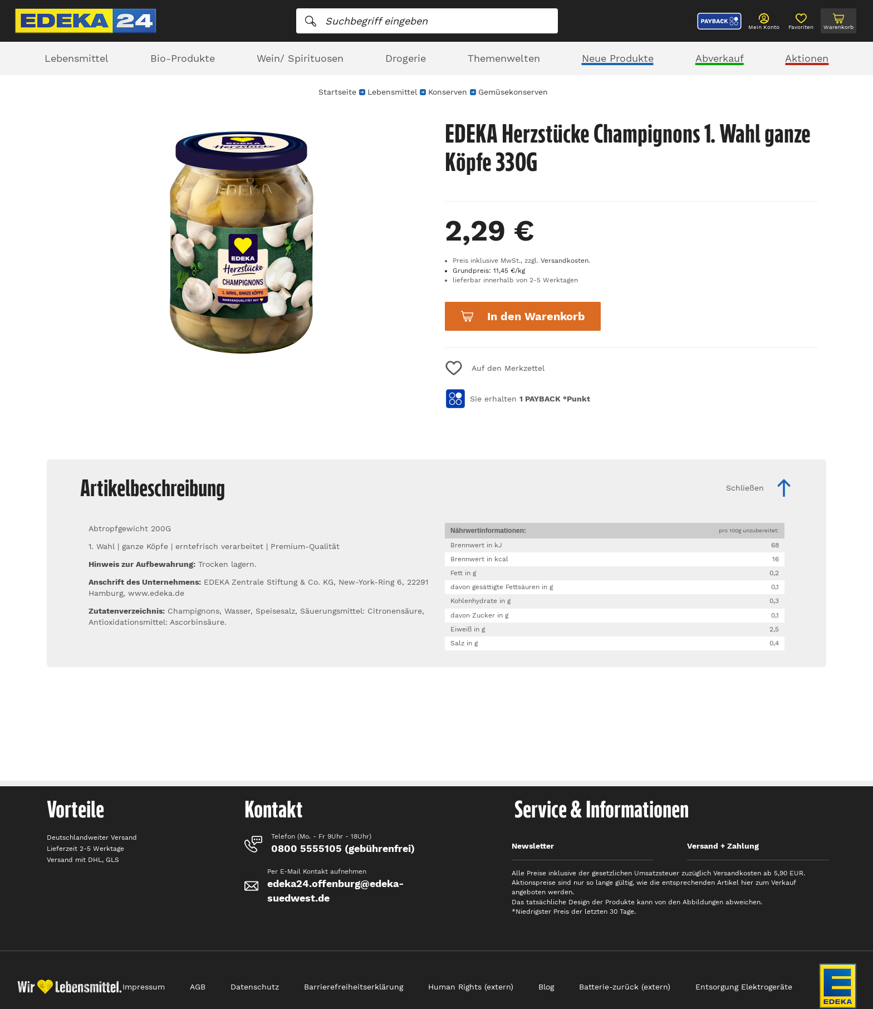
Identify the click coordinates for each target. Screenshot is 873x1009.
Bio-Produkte (182, 58)
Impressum (143, 986)
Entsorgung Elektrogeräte (743, 986)
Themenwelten (504, 58)
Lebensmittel (77, 58)
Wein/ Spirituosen (300, 58)
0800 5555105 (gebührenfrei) (343, 848)
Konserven (447, 91)
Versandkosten (564, 261)
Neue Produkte (618, 58)
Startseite (337, 91)
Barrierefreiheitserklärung (353, 986)
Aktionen (806, 58)
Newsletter (533, 845)
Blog (546, 986)
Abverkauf (719, 58)
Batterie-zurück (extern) (624, 986)
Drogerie (405, 58)
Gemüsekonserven (513, 91)
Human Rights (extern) (470, 986)
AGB (197, 986)
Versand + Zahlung (723, 845)
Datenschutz (254, 986)
